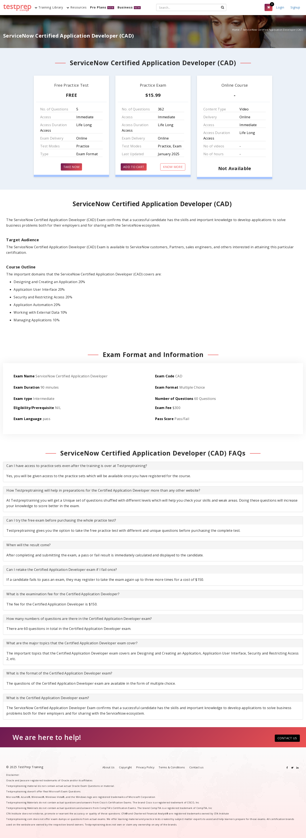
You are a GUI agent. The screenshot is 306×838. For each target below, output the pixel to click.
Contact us (196, 767)
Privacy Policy (145, 767)
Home (235, 29)
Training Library (49, 7)
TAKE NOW (71, 167)
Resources (77, 7)
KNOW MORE (173, 167)
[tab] (153, 466)
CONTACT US (287, 738)
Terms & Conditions (172, 767)
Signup (295, 7)
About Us (108, 767)
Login (280, 7)
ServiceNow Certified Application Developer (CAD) (273, 29)
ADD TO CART (133, 167)
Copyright (125, 767)
